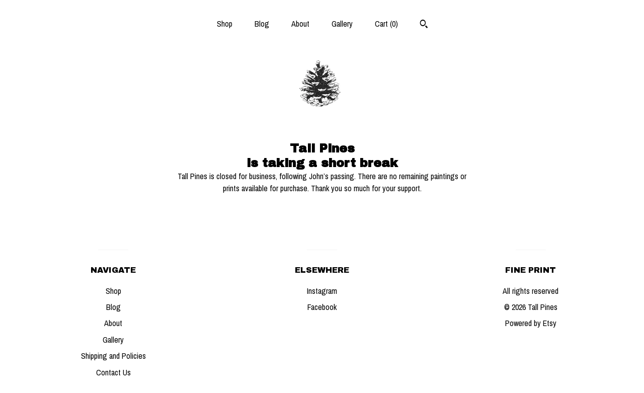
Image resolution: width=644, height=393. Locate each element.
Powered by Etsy (530, 323)
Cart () (386, 23)
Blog (262, 23)
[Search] (424, 25)
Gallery (342, 23)
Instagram (322, 290)
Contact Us (113, 372)
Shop (224, 23)
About (300, 23)
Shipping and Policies (113, 355)
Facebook (322, 306)
